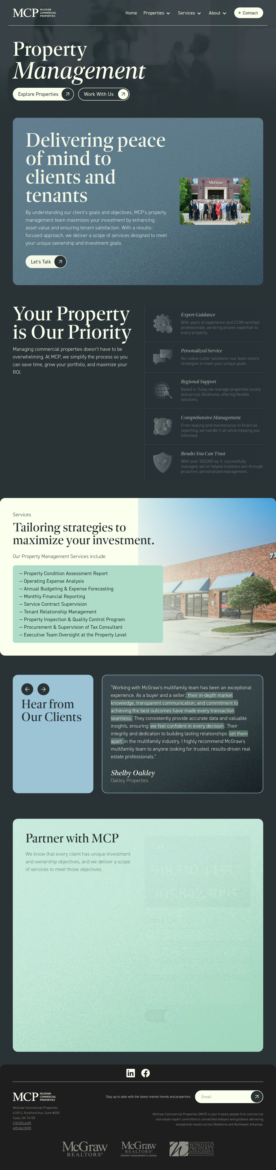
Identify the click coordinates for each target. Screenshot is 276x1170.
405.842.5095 (22, 1128)
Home (131, 13)
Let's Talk (41, 262)
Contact (250, 13)
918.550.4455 (22, 1123)
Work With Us (99, 94)
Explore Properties (38, 94)
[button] (157, 13)
